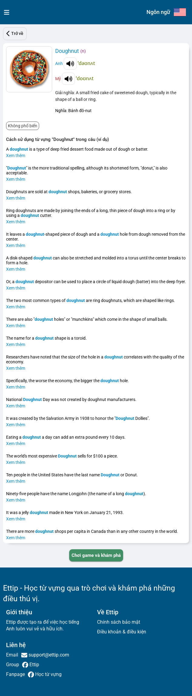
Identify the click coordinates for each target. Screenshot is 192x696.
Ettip (33, 664)
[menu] (5, 12)
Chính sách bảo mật (118, 622)
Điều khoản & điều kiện (121, 632)
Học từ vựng (48, 674)
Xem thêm (15, 155)
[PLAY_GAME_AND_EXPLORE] (96, 555)
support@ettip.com (48, 655)
